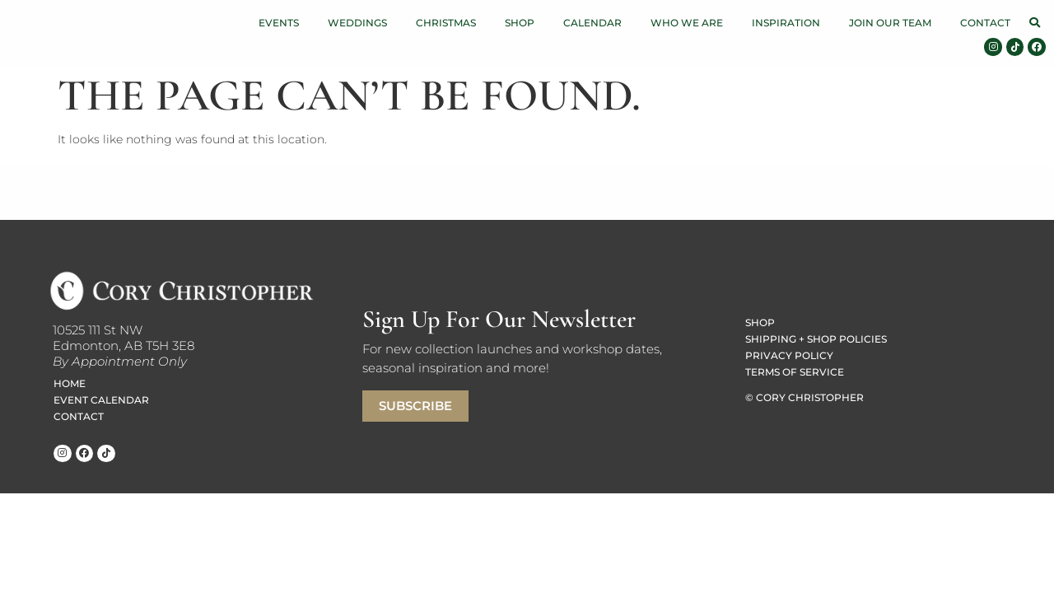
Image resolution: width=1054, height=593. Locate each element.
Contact (985, 22)
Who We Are (687, 22)
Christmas (446, 22)
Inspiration (786, 22)
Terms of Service (794, 372)
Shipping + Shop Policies (816, 339)
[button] (1034, 23)
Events (279, 22)
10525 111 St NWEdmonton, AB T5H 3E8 (123, 337)
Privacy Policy (789, 355)
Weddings (357, 22)
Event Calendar (101, 400)
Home (70, 383)
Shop (519, 22)
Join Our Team (890, 22)
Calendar (592, 22)
